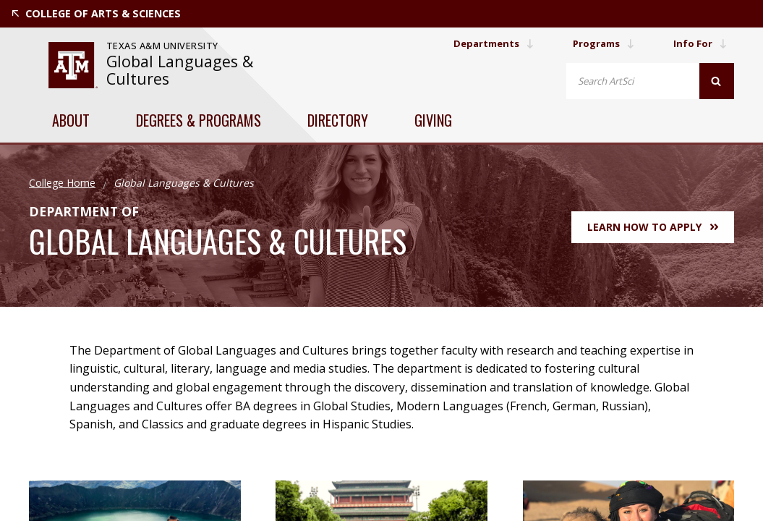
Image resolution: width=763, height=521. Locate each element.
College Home (62, 183)
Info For (699, 43)
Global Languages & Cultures (179, 70)
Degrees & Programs (198, 120)
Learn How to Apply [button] (652, 227)
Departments (484, 43)
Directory (337, 120)
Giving (433, 120)
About (71, 120)
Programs (599, 43)
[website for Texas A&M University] (73, 65)
